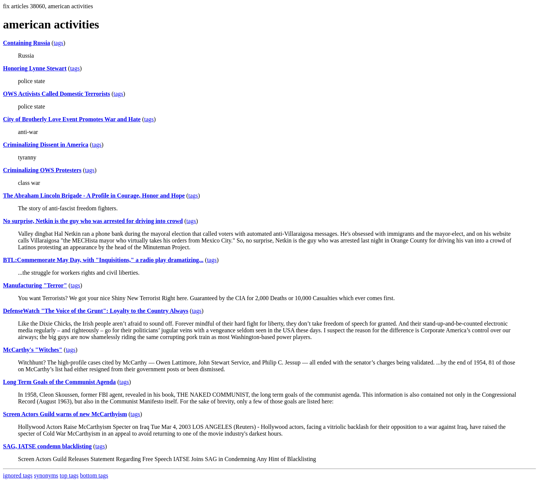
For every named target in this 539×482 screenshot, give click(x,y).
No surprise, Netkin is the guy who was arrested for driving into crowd (93, 221)
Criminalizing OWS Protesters (42, 170)
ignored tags (18, 475)
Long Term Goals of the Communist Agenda (59, 382)
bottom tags (94, 475)
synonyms (46, 475)
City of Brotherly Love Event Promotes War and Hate (72, 119)
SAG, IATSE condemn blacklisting (47, 446)
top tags (69, 475)
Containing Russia (26, 43)
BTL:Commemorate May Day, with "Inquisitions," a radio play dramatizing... (103, 260)
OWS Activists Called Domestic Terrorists (56, 94)
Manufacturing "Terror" (35, 285)
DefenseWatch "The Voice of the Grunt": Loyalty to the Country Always (95, 311)
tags (58, 43)
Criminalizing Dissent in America (45, 144)
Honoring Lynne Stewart (35, 68)
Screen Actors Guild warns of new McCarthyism (65, 414)
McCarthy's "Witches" (32, 350)
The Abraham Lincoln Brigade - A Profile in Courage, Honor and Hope (94, 195)
